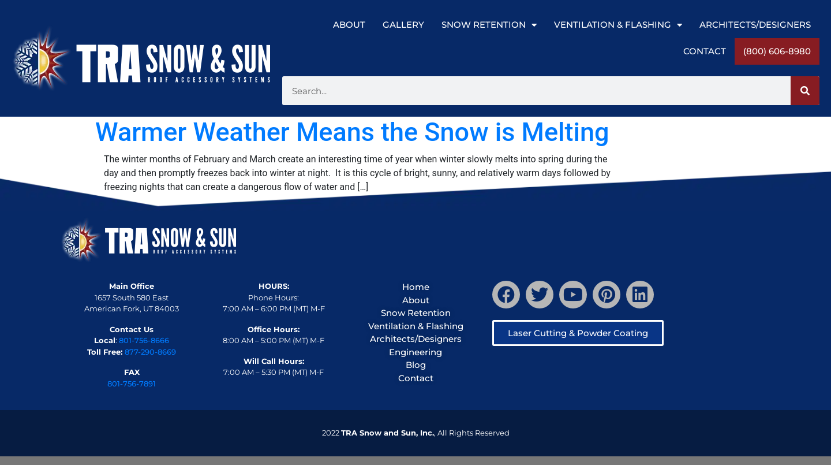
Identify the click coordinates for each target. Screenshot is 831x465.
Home (415, 286)
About (349, 24)
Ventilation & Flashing (618, 25)
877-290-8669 (150, 351)
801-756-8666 (144, 340)
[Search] (805, 90)
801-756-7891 (131, 383)
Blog (416, 364)
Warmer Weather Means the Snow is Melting (352, 132)
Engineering (415, 352)
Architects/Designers (755, 24)
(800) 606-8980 (777, 51)
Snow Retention (489, 25)
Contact (704, 51)
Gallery (403, 24)
